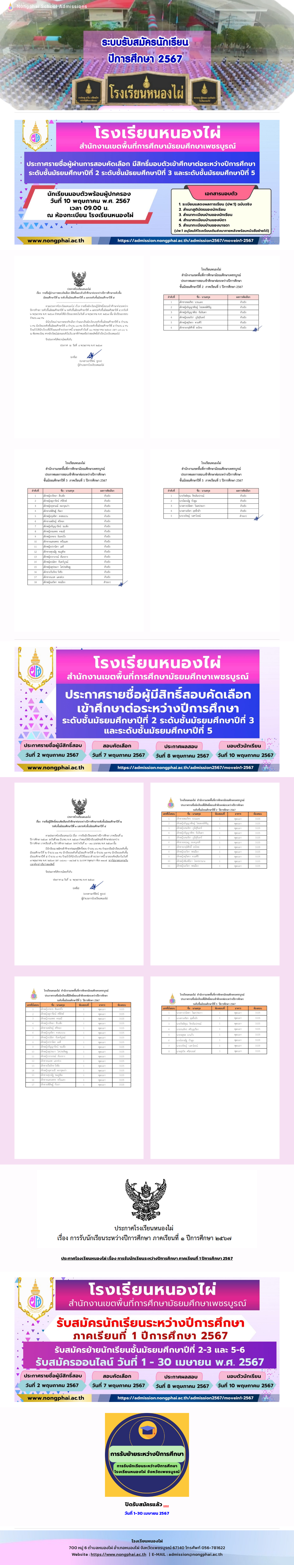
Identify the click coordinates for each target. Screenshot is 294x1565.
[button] (288, 6)
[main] (147, 1257)
